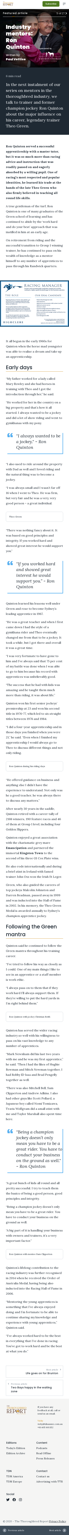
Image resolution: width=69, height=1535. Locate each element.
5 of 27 (61, 13)
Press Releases (45, 1458)
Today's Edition (15, 1448)
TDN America (14, 1476)
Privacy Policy (57, 1521)
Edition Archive (15, 1453)
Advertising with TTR (49, 1481)
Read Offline (43, 1453)
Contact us (42, 1476)
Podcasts (41, 1448)
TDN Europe (14, 1481)
